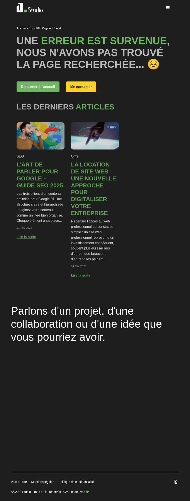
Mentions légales (42, 482)
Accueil (22, 28)
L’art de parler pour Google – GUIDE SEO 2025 (40, 182)
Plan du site (19, 482)
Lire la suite (26, 244)
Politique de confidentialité (76, 482)
